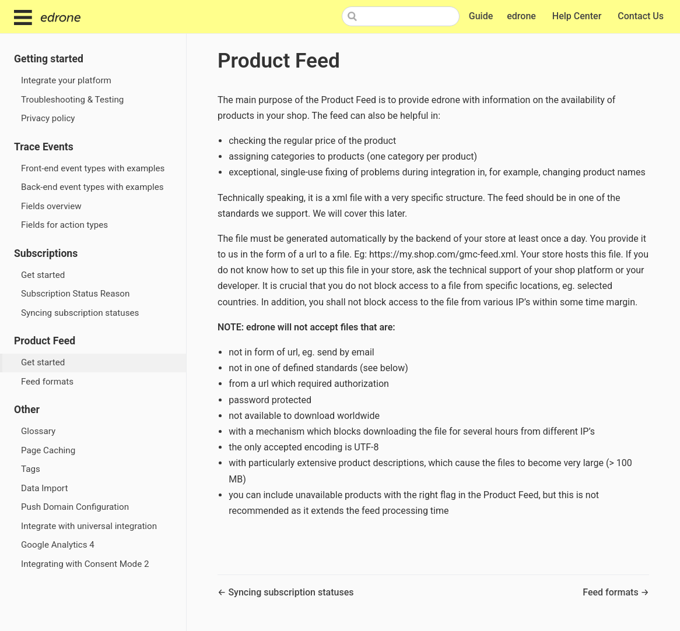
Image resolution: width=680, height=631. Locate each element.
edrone (522, 16)
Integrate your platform (66, 80)
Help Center (578, 16)
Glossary (38, 431)
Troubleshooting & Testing (72, 99)
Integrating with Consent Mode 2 (85, 564)
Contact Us (642, 16)
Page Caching (48, 450)
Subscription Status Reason (75, 293)
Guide (481, 16)
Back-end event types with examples (92, 187)
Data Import (44, 488)
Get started (43, 275)
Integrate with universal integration (89, 526)
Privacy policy (48, 118)
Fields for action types (64, 225)
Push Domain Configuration (75, 507)
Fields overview (51, 206)
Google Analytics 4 (57, 545)
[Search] (401, 16)
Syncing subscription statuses (80, 313)
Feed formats (47, 381)
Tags (30, 469)
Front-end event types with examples (92, 168)
